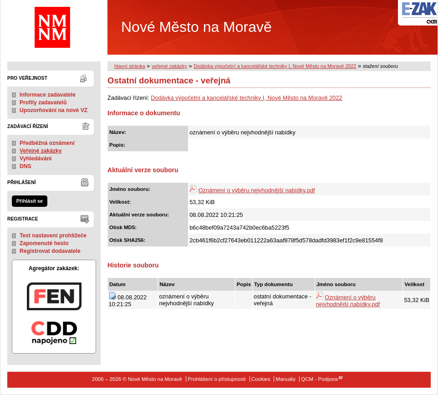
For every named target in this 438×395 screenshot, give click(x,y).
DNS (25, 166)
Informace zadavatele (48, 95)
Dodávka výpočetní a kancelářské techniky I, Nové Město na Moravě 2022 (275, 66)
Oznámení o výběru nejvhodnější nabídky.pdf (257, 190)
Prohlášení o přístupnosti (216, 379)
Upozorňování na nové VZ (53, 110)
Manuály (286, 379)
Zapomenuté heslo (44, 243)
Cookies (260, 379)
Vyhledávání (36, 158)
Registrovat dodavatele (50, 251)
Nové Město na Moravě (153, 27)
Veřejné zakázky (41, 151)
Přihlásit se (29, 201)
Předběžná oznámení (47, 143)
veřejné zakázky (169, 66)
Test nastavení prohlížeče (53, 235)
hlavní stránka (129, 66)
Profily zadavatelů (43, 102)
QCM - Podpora (319, 379)
